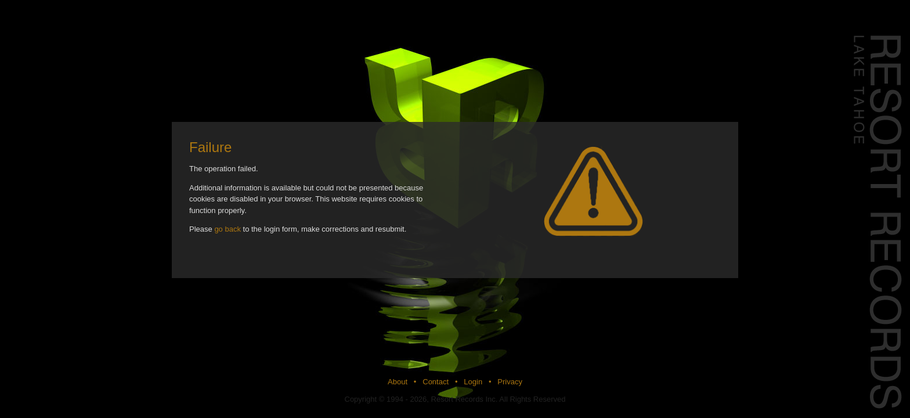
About (397, 381)
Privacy (509, 381)
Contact (436, 381)
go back (227, 229)
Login (473, 381)
